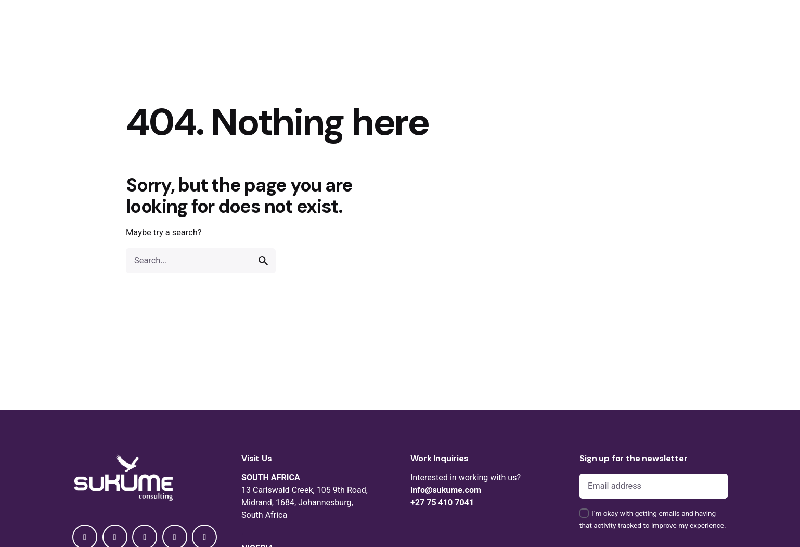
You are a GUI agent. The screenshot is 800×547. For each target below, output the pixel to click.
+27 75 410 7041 (442, 502)
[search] (263, 260)
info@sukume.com (445, 490)
